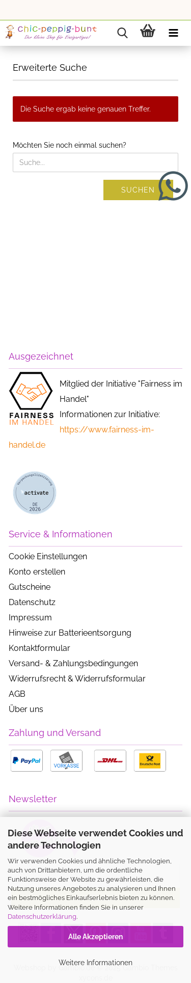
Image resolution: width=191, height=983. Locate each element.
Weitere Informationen (95, 963)
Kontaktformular (39, 648)
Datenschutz (32, 602)
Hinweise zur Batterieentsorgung (70, 633)
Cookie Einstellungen (48, 556)
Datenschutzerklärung (42, 916)
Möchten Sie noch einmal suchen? (69, 145)
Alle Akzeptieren (95, 937)
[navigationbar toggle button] (173, 33)
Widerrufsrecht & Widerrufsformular (77, 679)
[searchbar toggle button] (122, 33)
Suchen (138, 190)
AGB (17, 694)
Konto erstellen (37, 572)
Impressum (30, 617)
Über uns (26, 709)
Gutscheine (29, 587)
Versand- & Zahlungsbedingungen (73, 663)
